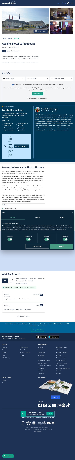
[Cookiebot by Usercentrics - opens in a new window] (66, 212)
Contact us (23, 357)
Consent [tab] (12, 217)
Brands (4, 383)
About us (4, 347)
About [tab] (62, 217)
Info (4, 38)
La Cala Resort (60, 365)
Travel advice (23, 350)
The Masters (41, 355)
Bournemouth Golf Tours (44, 365)
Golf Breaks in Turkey (61, 363)
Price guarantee (24, 347)
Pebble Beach (59, 371)
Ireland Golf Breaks (43, 371)
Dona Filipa (41, 373)
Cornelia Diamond (61, 360)
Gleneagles (41, 368)
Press (3, 355)
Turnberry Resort (42, 363)
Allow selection (37, 246)
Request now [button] (55, 397)
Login (58, 3)
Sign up (64, 3)
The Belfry (40, 347)
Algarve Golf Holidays (61, 352)
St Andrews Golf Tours (44, 360)
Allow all (61, 246)
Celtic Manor (41, 352)
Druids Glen (41, 357)
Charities (4, 352)
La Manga (58, 355)
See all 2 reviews (15, 51)
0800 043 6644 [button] (37, 94)
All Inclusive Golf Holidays (63, 368)
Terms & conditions (25, 352)
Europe (4, 47)
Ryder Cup (41, 350)
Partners (4, 380)
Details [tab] (37, 217)
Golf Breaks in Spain (61, 357)
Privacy (22, 355)
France (9, 47)
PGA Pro (58, 373)
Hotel (10, 38)
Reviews (16, 38)
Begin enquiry (21, 146)
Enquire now (37, 330)
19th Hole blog (6, 357)
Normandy (16, 47)
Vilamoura (58, 350)
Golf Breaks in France (61, 347)
